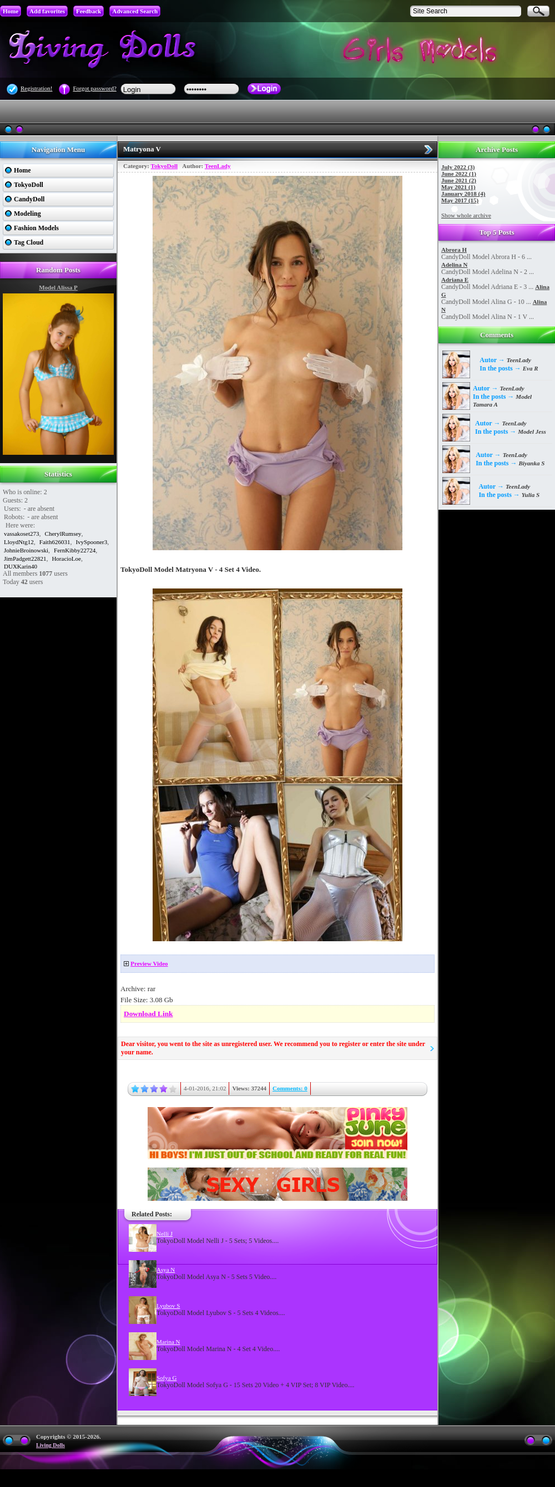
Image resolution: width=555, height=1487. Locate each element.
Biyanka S (532, 463)
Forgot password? (94, 88)
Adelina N (454, 264)
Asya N (166, 1269)
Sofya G (166, 1377)
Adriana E (454, 279)
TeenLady (218, 166)
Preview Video (149, 963)
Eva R (530, 368)
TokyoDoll (164, 166)
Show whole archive (466, 215)
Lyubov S (168, 1305)
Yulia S (530, 494)
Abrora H (454, 249)
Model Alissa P (58, 287)
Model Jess (532, 431)
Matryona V (142, 149)
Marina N (168, 1341)
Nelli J (165, 1233)
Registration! (36, 88)
